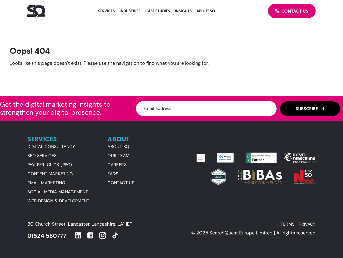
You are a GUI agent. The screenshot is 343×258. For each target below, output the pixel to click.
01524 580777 (46, 235)
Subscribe (307, 108)
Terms (287, 224)
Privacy (307, 224)
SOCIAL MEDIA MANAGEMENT (57, 191)
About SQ (206, 11)
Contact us (120, 182)
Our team (118, 155)
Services (106, 11)
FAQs (112, 173)
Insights (183, 11)
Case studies (157, 11)
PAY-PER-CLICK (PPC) (49, 164)
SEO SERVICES (41, 155)
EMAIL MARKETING (46, 182)
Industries (130, 11)
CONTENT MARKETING (50, 173)
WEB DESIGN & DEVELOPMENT (58, 200)
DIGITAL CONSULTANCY (51, 146)
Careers (116, 164)
